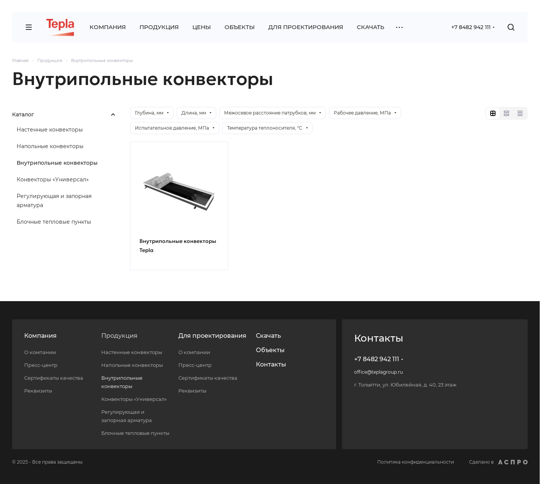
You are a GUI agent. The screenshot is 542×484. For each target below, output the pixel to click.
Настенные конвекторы (50, 129)
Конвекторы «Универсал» (53, 179)
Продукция (119, 335)
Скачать (268, 335)
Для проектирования (212, 335)
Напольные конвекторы (50, 146)
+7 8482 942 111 (471, 27)
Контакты (271, 364)
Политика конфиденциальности (415, 462)
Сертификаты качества (53, 378)
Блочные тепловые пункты (54, 221)
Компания (40, 335)
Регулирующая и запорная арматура (54, 201)
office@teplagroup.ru (378, 372)
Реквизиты (38, 391)
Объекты (270, 350)
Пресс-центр (40, 365)
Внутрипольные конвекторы (57, 162)
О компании (40, 352)
